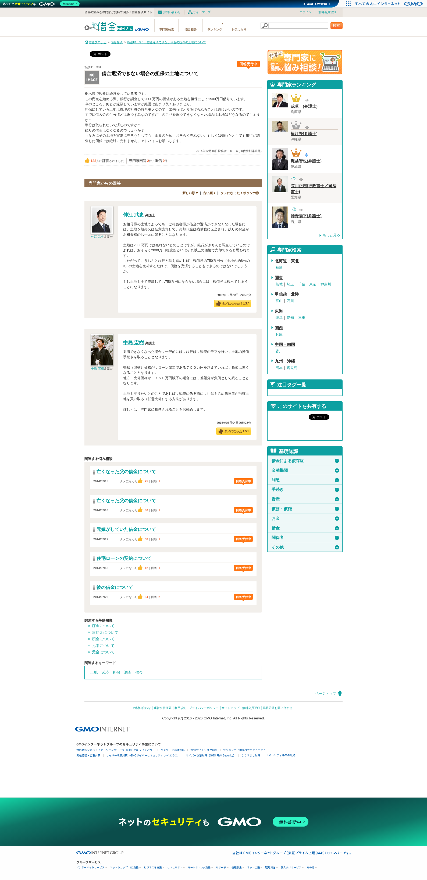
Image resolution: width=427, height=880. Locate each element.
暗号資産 (270, 867)
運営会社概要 (163, 707)
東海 (279, 311)
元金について (103, 652)
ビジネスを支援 (153, 867)
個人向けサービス (291, 867)
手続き (305, 489)
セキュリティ (174, 867)
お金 (305, 518)
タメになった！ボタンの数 (239, 193)
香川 (279, 351)
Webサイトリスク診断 (204, 750)
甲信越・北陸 (287, 294)
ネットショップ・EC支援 (124, 867)
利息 (305, 480)
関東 (279, 278)
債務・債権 (305, 509)
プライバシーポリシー (204, 707)
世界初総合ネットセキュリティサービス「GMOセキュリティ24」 (115, 750)
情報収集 (237, 867)
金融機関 (305, 470)
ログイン (305, 12)
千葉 (301, 284)
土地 (94, 672)
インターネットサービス (90, 867)
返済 (105, 672)
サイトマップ (202, 12)
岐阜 (279, 318)
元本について (103, 645)
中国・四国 (285, 344)
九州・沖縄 (285, 361)
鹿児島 (292, 368)
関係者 (305, 537)
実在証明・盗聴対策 (88, 755)
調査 (127, 672)
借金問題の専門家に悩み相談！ (305, 62)
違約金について (105, 632)
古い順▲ (209, 193)
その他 (305, 547)
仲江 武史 (97, 236)
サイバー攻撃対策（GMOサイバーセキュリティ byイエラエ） (143, 755)
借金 (139, 672)
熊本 (279, 368)
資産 (305, 499)
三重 (301, 318)
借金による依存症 (305, 461)
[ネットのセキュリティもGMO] (41, 4)
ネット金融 (253, 867)
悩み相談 (191, 29)
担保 (116, 672)
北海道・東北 (287, 261)
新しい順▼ (190, 193)
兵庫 (279, 334)
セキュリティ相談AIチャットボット (244, 750)
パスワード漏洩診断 (173, 750)
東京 (312, 284)
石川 (290, 301)
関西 (279, 328)
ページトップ (325, 693)
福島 (279, 268)
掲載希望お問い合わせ (277, 707)
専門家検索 (166, 29)
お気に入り (239, 29)
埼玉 (290, 284)
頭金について (103, 639)
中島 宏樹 (97, 368)
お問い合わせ (172, 12)
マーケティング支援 (199, 867)
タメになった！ (235, 303)
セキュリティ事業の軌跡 (280, 755)
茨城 (279, 284)
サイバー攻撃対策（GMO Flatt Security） (211, 755)
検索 (336, 25)
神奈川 (326, 284)
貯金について (103, 626)
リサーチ (221, 867)
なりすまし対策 (250, 755)
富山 (279, 301)
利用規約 (180, 707)
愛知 (290, 318)
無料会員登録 (327, 12)
